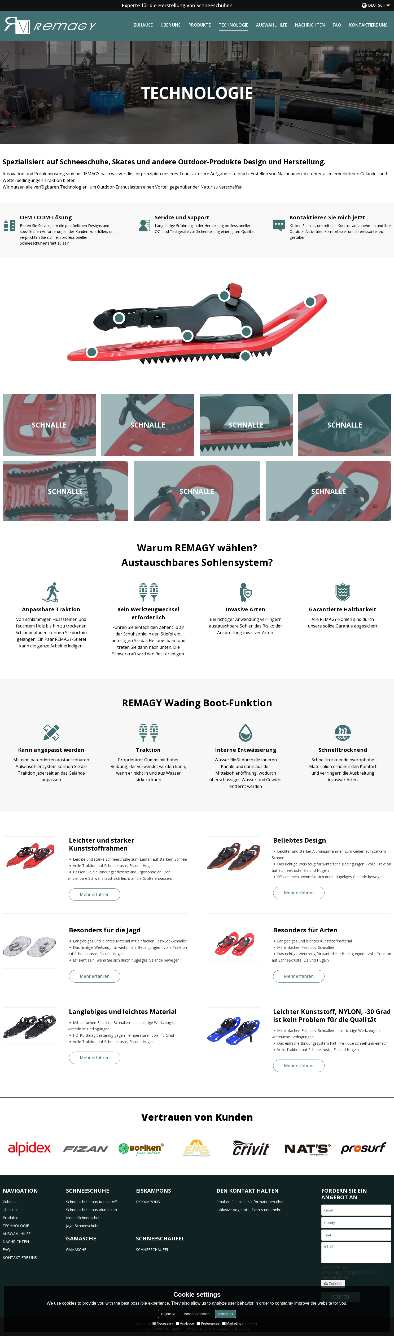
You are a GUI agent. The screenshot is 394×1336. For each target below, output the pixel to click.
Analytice (185, 1323)
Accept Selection (196, 1314)
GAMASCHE (76, 1249)
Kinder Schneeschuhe (84, 1217)
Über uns (171, 25)
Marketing (232, 1323)
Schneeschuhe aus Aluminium (91, 1209)
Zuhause (143, 25)
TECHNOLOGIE (233, 25)
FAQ (337, 25)
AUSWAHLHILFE (271, 25)
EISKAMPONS (148, 1201)
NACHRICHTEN (310, 25)
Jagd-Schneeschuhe (82, 1225)
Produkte (200, 25)
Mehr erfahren (95, 894)
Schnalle (49, 425)
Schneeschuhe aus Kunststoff (91, 1201)
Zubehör (333, 1284)
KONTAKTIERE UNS (368, 25)
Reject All (168, 1314)
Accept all (225, 1314)
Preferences (208, 1323)
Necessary (162, 1323)
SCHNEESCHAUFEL (152, 1249)
